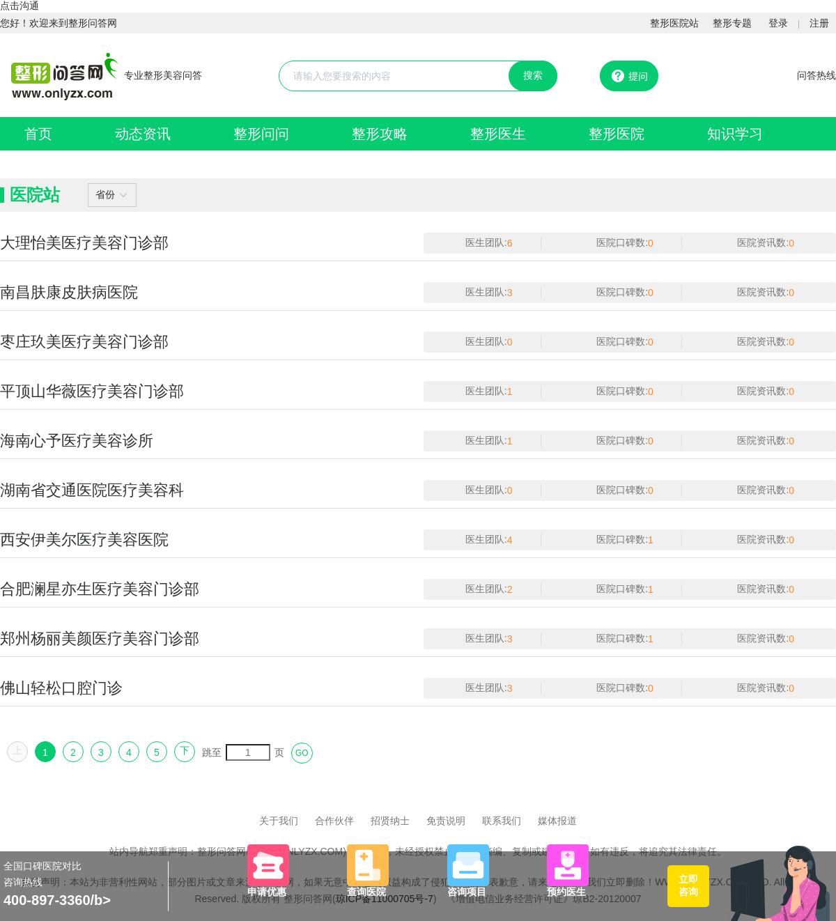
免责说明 (445, 820)
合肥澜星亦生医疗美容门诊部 (99, 589)
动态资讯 (143, 133)
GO (302, 753)
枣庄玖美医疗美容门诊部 (84, 341)
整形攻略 (380, 133)
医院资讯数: (763, 242)
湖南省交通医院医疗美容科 (92, 490)
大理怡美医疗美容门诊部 (84, 242)
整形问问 (261, 133)
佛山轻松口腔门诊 (61, 688)
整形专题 (732, 23)
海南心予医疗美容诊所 (76, 440)
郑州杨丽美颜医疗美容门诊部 (99, 638)
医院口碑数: (622, 242)
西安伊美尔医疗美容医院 (84, 539)
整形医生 (498, 133)
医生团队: (486, 242)
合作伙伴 (334, 820)
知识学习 (735, 133)
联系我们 (501, 820)
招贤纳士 (390, 820)
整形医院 (616, 133)
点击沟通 (19, 5)
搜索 (533, 75)
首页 (38, 133)
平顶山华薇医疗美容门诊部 (92, 391)
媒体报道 (557, 820)
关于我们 (278, 820)
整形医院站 (674, 23)
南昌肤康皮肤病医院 (69, 292)
